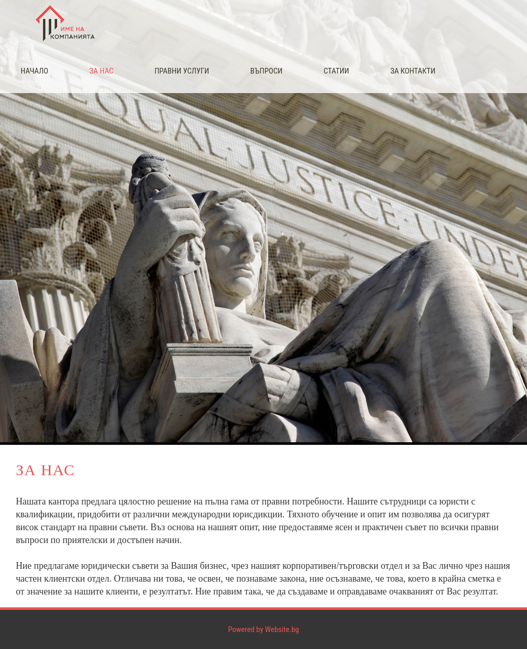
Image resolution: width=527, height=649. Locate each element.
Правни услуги (181, 71)
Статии (336, 71)
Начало (34, 71)
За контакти (412, 71)
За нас (101, 71)
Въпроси (266, 71)
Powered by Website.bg (263, 629)
